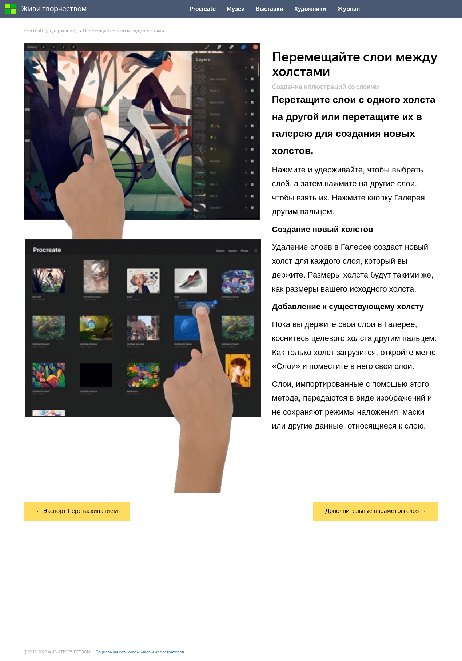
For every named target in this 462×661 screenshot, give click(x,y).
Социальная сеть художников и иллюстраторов (140, 652)
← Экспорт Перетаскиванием (77, 510)
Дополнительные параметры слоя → (375, 510)
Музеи (236, 8)
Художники (310, 8)
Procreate (203, 8)
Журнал (348, 8)
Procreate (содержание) (50, 30)
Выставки (269, 8)
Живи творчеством (46, 9)
